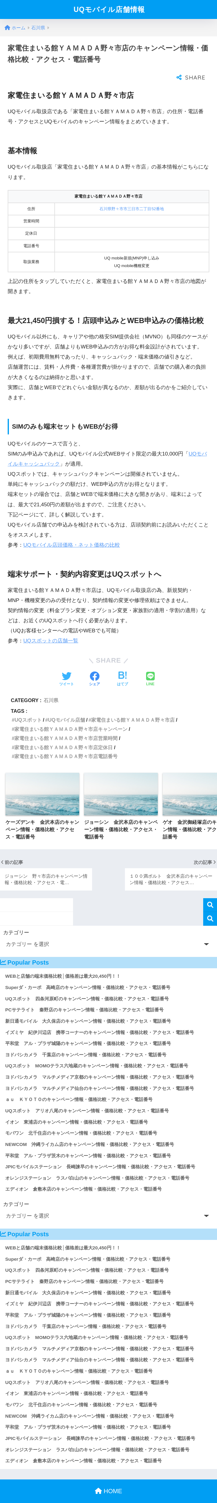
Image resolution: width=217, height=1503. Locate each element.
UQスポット (27, 707)
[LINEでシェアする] (150, 667)
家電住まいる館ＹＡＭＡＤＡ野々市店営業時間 (66, 726)
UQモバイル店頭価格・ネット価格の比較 (71, 533)
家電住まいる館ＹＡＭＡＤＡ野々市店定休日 (63, 735)
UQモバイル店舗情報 (109, 9)
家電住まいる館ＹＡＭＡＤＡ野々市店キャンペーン (70, 717)
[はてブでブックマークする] (122, 667)
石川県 (51, 688)
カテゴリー (16, 920)
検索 (210, 893)
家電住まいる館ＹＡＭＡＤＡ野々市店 (133, 707)
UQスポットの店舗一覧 (50, 628)
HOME (108, 1478)
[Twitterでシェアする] (66, 667)
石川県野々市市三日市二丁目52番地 (131, 196)
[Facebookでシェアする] (94, 667)
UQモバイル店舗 (66, 707)
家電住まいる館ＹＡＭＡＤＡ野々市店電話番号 (66, 744)
